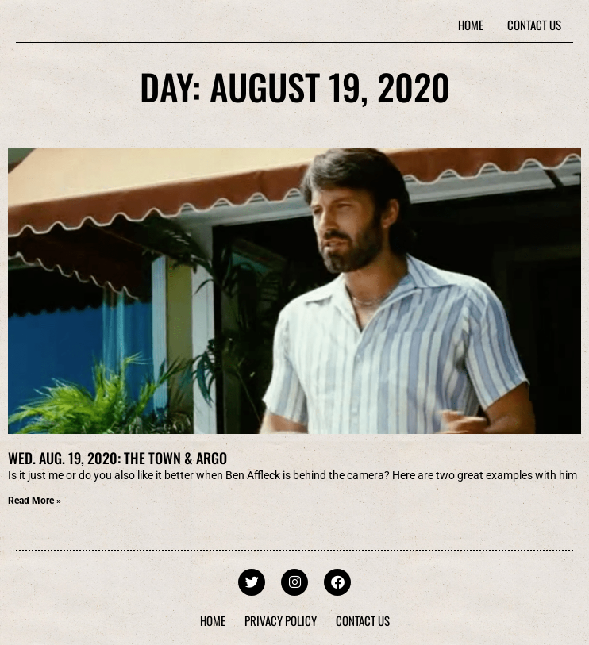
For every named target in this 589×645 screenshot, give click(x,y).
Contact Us (534, 24)
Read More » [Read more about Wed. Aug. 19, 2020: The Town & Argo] (34, 500)
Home (470, 24)
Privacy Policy (280, 620)
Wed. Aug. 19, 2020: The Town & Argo (117, 457)
